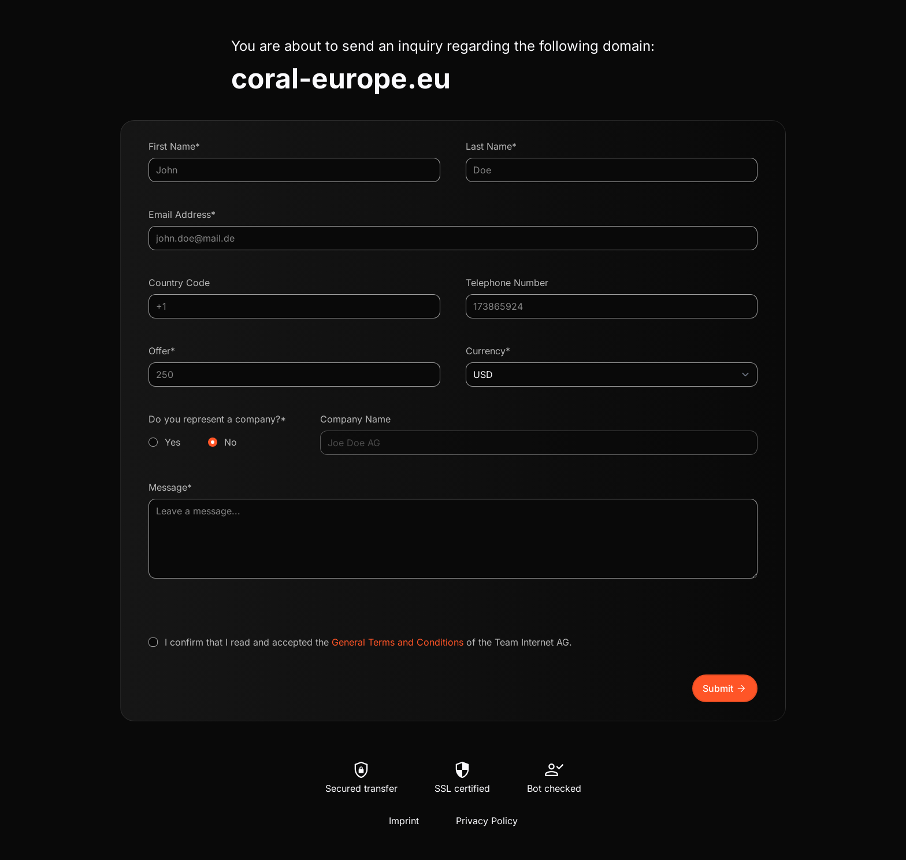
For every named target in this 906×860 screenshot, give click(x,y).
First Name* (174, 146)
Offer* (161, 351)
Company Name (355, 419)
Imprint (404, 820)
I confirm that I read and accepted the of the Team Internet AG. (368, 642)
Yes (172, 442)
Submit (725, 688)
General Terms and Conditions (397, 642)
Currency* (488, 351)
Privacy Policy (487, 820)
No (230, 442)
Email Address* (182, 214)
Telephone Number (507, 282)
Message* (170, 487)
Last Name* (491, 146)
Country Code (179, 282)
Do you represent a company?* (221, 431)
